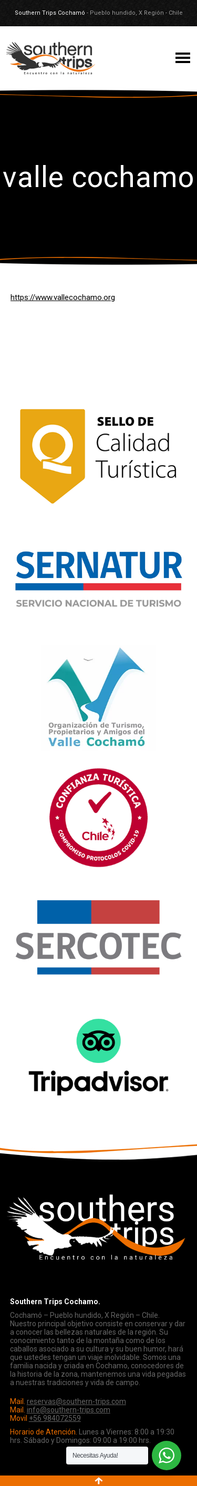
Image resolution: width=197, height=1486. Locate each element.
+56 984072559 (55, 1418)
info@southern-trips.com (68, 1410)
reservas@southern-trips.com (76, 1401)
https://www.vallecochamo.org (63, 297)
